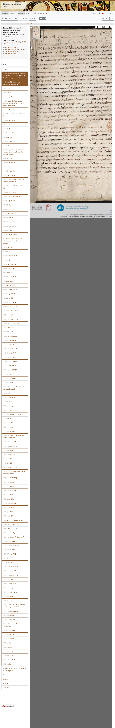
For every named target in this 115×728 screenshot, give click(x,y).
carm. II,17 (9, 230)
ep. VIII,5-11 (10, 567)
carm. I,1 (8, 406)
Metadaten (5, 13)
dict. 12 (9, 482)
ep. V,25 (7, 463)
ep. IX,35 (7, 664)
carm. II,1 (9, 141)
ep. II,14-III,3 (9, 162)
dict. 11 (7, 247)
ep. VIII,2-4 (10, 554)
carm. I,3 (9, 431)
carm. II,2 (7, 158)
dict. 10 (8, 205)
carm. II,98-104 (10, 370)
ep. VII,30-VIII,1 (11, 545)
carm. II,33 (8, 281)
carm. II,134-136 (10, 529)
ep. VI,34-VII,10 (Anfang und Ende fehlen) (14, 473)
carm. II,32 (8, 273)
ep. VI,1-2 (8, 419)
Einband (5, 69)
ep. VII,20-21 (9, 503)
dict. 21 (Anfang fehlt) (13, 537)
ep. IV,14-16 (9, 285)
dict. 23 (9, 660)
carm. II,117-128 (11, 490)
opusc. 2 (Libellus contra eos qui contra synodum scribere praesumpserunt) (13, 152)
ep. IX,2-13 (10, 592)
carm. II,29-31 (9, 264)
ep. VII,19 (8, 495)
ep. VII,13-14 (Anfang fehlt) (14, 478)
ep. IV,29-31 (10, 311)
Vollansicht (39, 13)
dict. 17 (9, 383)
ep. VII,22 (8, 512)
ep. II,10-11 (8, 137)
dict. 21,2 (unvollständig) (13, 520)
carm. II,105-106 (10, 378)
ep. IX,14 (7, 600)
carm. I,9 (8, 133)
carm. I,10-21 (11, 524)
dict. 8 (7, 167)
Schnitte (5, 683)
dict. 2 (8, 218)
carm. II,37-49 (10, 306)
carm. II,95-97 (10, 349)
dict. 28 (8, 655)
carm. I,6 (7, 88)
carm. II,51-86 (11, 323)
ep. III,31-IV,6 (10, 234)
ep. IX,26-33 (10, 634)
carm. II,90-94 (10, 336)
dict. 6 (7, 647)
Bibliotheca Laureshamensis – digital (12, 5)
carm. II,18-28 (10, 256)
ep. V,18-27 (10, 410)
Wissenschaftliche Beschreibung (14, 49)
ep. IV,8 (6, 260)
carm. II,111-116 (11, 442)
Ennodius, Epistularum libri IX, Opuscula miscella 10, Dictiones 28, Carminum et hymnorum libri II (15, 76)
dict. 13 (9, 619)
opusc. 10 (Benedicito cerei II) (14, 187)
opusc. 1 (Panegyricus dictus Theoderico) (13, 437)
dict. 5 (8, 507)
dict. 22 (9, 562)
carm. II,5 (9, 639)
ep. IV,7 (8, 251)
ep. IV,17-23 (9, 294)
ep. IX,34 (7, 643)
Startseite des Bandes (11, 47)
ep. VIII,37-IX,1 (11, 584)
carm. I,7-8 (9, 124)
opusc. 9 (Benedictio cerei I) (14, 115)
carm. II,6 (8, 651)
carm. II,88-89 (9, 328)
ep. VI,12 (8, 459)
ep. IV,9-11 (9, 268)
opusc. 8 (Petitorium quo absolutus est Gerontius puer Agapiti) (12, 241)
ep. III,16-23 (9, 201)
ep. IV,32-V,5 (10, 319)
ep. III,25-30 (9, 226)
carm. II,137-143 (10, 541)
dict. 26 (8, 579)
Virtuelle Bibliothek (10, 54)
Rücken (5, 679)
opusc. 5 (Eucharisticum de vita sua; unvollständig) (14, 606)
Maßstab (6, 688)
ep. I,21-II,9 (9, 129)
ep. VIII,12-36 (11, 575)
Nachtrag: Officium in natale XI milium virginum (14, 670)
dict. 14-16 (10, 361)
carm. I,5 (8, 588)
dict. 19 (9, 427)
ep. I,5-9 (8, 109)
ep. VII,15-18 (10, 486)
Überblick (13, 13)
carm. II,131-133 (10, 516)
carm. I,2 (9, 340)
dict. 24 (9, 332)
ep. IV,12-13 (9, 277)
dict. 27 (9, 596)
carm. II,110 (8, 423)
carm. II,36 (8, 298)
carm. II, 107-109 (12, 414)
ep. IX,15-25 (10, 611)
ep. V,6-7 (9, 353)
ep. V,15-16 (9, 393)
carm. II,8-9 (8, 213)
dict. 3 (8, 344)
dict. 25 (9, 357)
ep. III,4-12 (9, 175)
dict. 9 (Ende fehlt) (11, 196)
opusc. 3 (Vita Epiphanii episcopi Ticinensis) (13, 181)
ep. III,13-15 (9, 192)
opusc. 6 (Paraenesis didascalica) (13, 625)
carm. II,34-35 (10, 289)
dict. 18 (9, 397)
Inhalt (5, 64)
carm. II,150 (10, 615)
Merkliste (95, 13)
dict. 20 (9, 454)
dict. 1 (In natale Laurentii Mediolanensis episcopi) (13, 83)
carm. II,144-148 (10, 550)
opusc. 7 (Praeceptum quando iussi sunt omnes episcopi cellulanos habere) (14, 103)
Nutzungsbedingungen (11, 51)
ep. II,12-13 (9, 145)
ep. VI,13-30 (10, 467)
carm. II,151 (9, 630)
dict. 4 (8, 450)
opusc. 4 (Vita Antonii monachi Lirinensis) (13, 388)
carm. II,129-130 (10, 499)
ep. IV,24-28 (9, 302)
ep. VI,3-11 (10, 446)
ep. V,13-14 (10, 374)
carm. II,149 (8, 558)
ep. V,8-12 (9, 366)
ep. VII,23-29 (10, 533)
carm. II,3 (9, 171)
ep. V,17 (7, 402)
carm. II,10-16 (10, 222)
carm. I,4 (9, 571)
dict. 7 (7, 92)
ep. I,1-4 (7, 97)
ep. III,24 (8, 209)
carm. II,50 (8, 315)
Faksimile (21, 13)
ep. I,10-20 (9, 120)
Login (108, 13)
